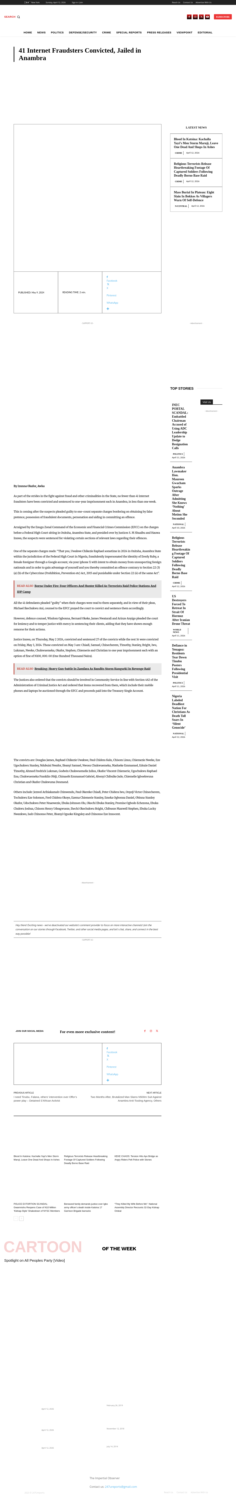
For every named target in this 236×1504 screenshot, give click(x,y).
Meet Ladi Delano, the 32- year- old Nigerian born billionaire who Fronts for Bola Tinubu (124, 1439)
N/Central (181, 206)
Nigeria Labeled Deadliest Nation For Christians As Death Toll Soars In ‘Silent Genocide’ (181, 712)
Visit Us (207, 402)
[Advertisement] (118, 88)
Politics (178, 454)
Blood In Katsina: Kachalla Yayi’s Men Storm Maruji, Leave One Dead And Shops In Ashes (196, 143)
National (178, 524)
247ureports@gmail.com (121, 1487)
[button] (13, 17)
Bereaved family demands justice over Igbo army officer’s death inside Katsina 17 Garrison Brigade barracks (86, 1207)
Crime (214, 59)
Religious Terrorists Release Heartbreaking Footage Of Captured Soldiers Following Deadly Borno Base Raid (85, 1159)
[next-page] (21, 1218)
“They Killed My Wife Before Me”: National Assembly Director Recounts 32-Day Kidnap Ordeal (136, 1207)
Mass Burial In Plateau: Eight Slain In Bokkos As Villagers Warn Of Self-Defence (194, 196)
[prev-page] (16, 1218)
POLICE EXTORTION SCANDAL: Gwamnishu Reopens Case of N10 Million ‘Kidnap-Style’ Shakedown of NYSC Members (37, 1207)
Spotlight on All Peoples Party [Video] (34, 1260)
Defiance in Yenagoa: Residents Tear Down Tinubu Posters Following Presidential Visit (180, 661)
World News (177, 631)
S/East (67, 1199)
